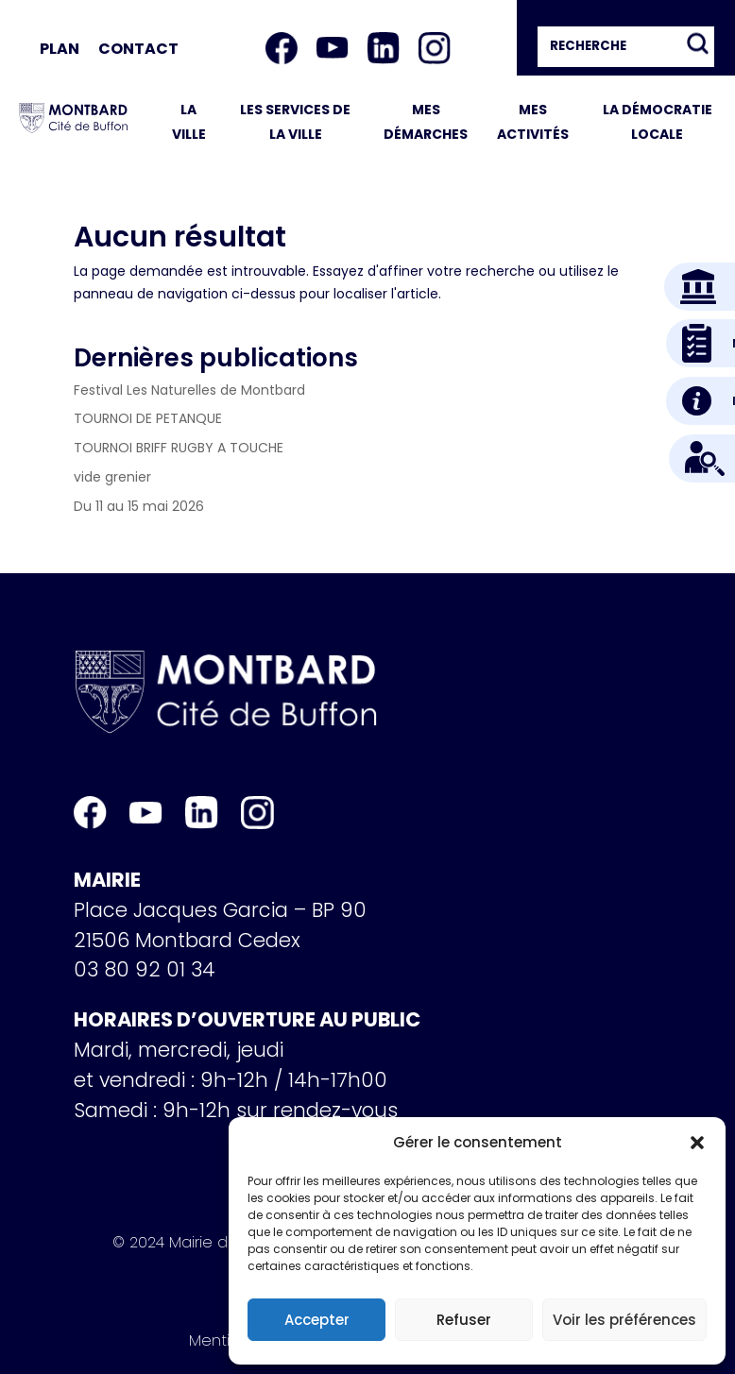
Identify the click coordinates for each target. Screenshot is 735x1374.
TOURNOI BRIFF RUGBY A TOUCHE (178, 447)
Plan (59, 48)
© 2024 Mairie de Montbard (214, 1245)
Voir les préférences (624, 1320)
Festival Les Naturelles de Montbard (189, 390)
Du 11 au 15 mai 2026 (139, 506)
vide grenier (112, 476)
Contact (138, 48)
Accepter (317, 1320)
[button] (697, 1142)
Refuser (463, 1320)
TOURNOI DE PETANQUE (148, 418)
